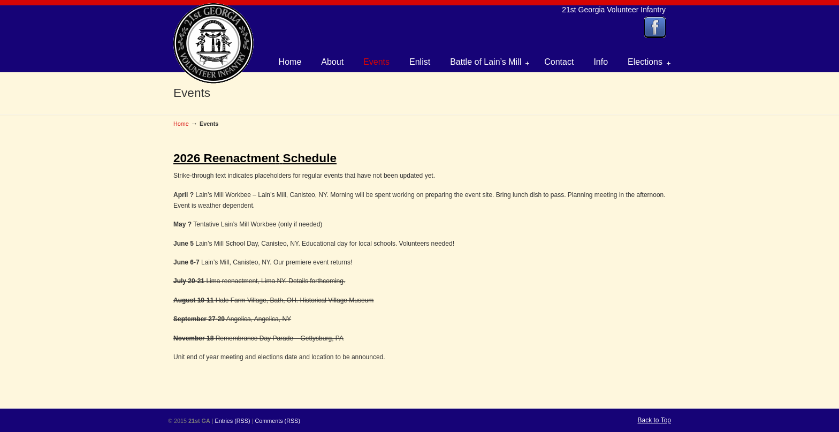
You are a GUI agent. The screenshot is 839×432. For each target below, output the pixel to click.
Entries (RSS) (232, 421)
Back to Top (654, 420)
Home (181, 123)
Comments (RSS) (277, 421)
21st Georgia (213, 43)
